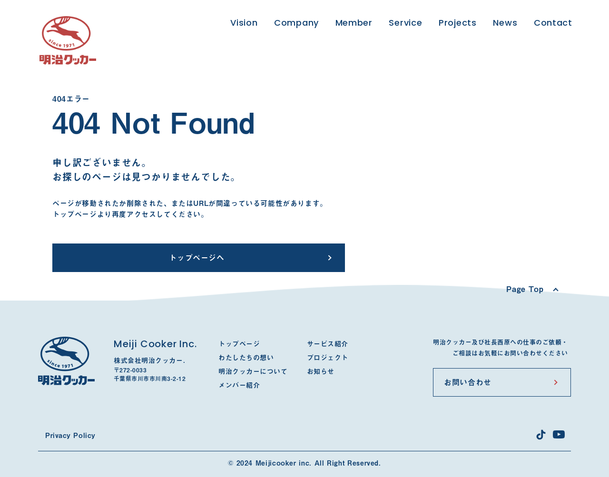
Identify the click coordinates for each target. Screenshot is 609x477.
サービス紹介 (327, 344)
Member (354, 23)
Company (296, 23)
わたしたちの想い (246, 357)
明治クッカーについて (253, 371)
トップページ (239, 344)
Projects (458, 23)
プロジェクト (327, 357)
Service (405, 23)
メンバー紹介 (239, 385)
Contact (553, 23)
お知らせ (320, 371)
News (505, 23)
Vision (243, 23)
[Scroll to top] (532, 289)
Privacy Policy (70, 435)
